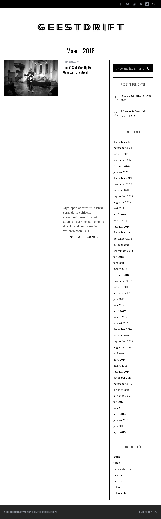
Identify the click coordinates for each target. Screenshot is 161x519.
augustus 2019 (122, 202)
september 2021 (123, 160)
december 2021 (122, 142)
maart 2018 (120, 269)
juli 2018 (118, 257)
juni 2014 (119, 426)
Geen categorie (122, 469)
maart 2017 (120, 317)
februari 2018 (121, 275)
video (116, 487)
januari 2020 (120, 172)
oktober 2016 (121, 335)
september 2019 (123, 196)
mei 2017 (118, 305)
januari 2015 (120, 420)
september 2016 (123, 341)
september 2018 (123, 251)
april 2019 (119, 214)
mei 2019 (118, 208)
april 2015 (119, 414)
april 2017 (119, 311)
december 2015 (122, 377)
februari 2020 (121, 166)
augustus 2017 (122, 293)
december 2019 (122, 178)
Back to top (148, 512)
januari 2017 (120, 323)
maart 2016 (120, 365)
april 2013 (119, 432)
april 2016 (119, 359)
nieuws (117, 475)
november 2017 (122, 281)
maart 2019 (120, 220)
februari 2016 (121, 371)
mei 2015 (118, 408)
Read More (92, 107)
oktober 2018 (121, 244)
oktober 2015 (121, 390)
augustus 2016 (122, 347)
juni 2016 (119, 353)
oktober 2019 (121, 190)
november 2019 (122, 184)
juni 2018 (119, 263)
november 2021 (122, 148)
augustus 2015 (122, 396)
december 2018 (122, 232)
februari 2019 (121, 226)
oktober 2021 (121, 154)
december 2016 (122, 329)
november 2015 (122, 384)
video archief (121, 493)
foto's (116, 463)
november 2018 (122, 238)
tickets (117, 481)
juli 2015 (118, 402)
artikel (117, 457)
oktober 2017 (121, 287)
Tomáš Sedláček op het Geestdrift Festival (78, 69)
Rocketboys (50, 512)
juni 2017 (119, 299)
